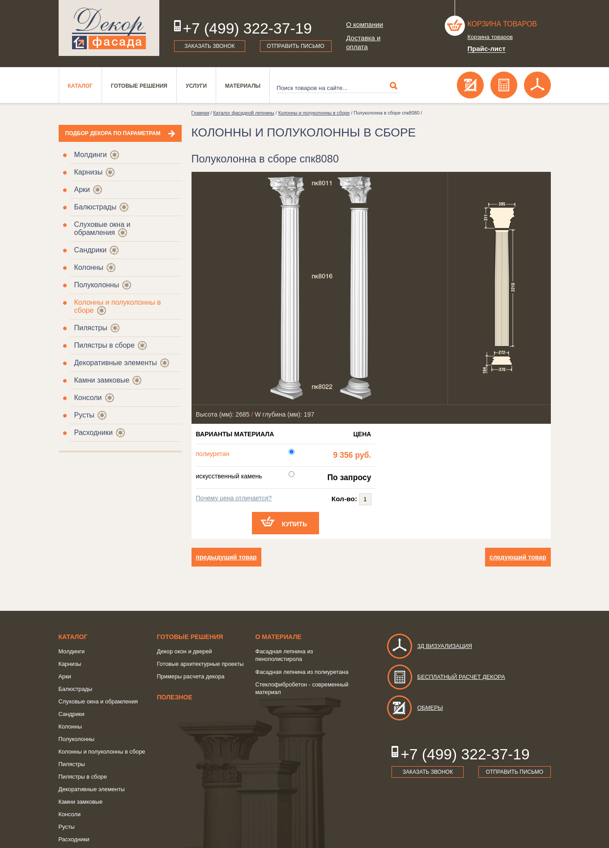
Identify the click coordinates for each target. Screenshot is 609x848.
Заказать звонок (209, 46)
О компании (364, 24)
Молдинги (90, 154)
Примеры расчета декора (191, 676)
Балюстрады (95, 207)
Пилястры (90, 328)
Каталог (80, 86)
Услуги (196, 86)
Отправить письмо (295, 46)
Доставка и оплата (363, 42)
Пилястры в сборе (104, 345)
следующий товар (518, 557)
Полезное (174, 697)
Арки (82, 189)
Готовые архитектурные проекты (200, 664)
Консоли (88, 397)
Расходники (93, 432)
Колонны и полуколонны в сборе (314, 112)
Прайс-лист (487, 48)
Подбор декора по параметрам (113, 133)
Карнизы (88, 172)
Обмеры (414, 707)
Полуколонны (96, 285)
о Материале (279, 636)
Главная (200, 112)
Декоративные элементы (115, 362)
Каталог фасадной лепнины (243, 112)
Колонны (88, 267)
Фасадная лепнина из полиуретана (302, 672)
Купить (294, 524)
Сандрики (90, 250)
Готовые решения (139, 86)
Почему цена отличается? (234, 498)
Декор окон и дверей (184, 651)
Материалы (242, 86)
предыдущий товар (226, 557)
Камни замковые (102, 380)
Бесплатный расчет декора (445, 676)
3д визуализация (429, 646)
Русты (84, 415)
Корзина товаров (502, 24)
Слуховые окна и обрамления (102, 228)
